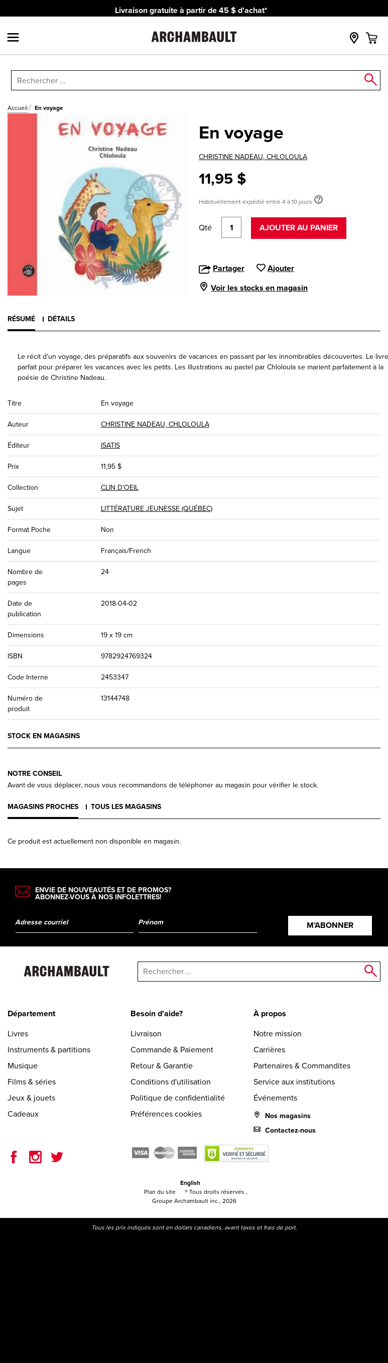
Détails (61, 319)
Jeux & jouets (31, 1098)
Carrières (269, 1049)
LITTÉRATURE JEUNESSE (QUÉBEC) (156, 508)
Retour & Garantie (162, 1065)
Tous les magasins (126, 806)
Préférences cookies (166, 1114)
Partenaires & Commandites (301, 1065)
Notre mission (277, 1033)
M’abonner (330, 925)
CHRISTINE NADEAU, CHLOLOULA (253, 157)
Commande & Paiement (172, 1049)
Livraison (146, 1033)
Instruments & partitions (49, 1049)
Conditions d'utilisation (171, 1081)
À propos (269, 1013)
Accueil (18, 107)
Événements (275, 1098)
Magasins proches (43, 806)
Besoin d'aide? (157, 1013)
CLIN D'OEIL (120, 487)
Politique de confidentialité (178, 1098)
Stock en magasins (44, 736)
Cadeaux (23, 1114)
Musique (23, 1065)
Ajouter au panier (299, 227)
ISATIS (110, 445)
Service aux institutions (294, 1081)
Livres (18, 1033)
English (190, 1182)
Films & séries (32, 1081)
